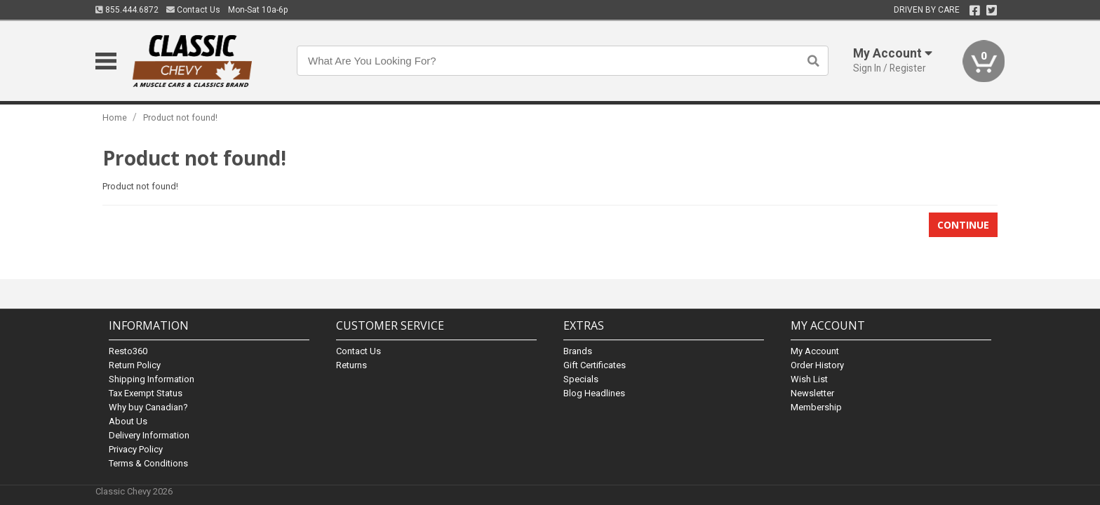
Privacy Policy (136, 449)
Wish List (809, 379)
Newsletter (812, 393)
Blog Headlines (594, 393)
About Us (128, 421)
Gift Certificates (594, 365)
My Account (815, 351)
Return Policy (135, 365)
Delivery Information (149, 435)
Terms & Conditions (148, 463)
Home (114, 117)
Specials (580, 379)
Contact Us (193, 10)
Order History (817, 365)
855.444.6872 (127, 10)
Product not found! (180, 117)
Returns (351, 365)
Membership (816, 407)
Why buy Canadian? (148, 407)
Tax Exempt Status (145, 393)
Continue (963, 224)
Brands (577, 351)
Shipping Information (151, 379)
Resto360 (128, 351)
